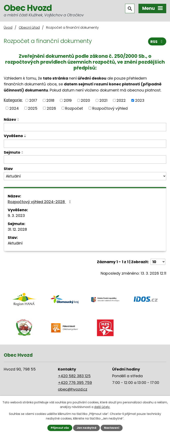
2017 (33, 100)
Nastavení (111, 428)
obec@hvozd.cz (72, 389)
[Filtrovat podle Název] (85, 127)
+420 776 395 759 (75, 382)
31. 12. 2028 (17, 229)
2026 (51, 108)
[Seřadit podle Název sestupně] (18, 120)
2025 (32, 108)
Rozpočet (74, 108)
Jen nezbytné (86, 428)
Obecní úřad (29, 27)
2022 (121, 100)
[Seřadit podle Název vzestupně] (18, 119)
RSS (157, 41)
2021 (103, 100)
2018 (50, 100)
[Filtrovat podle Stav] (85, 176)
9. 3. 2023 (16, 215)
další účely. (102, 407)
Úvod (8, 27)
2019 (68, 100)
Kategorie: (13, 100)
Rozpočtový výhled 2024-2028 (40, 201)
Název (10, 119)
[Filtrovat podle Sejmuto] (85, 159)
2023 (139, 100)
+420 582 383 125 (74, 375)
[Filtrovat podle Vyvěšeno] (85, 144)
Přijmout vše (60, 428)
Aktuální (15, 243)
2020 (85, 100)
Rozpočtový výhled (110, 108)
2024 (14, 108)
